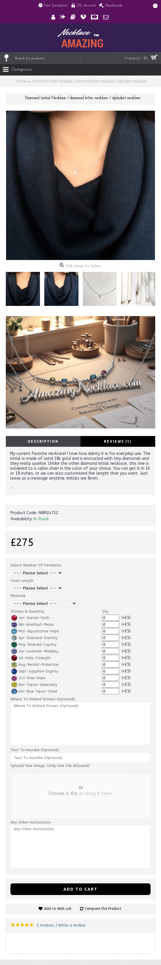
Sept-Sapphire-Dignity (34, 671)
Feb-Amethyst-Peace (32, 624)
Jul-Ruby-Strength (31, 658)
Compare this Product (103, 909)
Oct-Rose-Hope (28, 678)
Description (43, 441)
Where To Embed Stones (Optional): (43, 699)
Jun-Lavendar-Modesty (34, 651)
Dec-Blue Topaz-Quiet (34, 691)
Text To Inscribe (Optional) (34, 750)
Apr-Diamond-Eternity (34, 638)
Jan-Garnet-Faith (30, 618)
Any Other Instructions (30, 822)
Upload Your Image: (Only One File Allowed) (49, 765)
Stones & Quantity (27, 611)
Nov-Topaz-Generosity (34, 685)
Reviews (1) (118, 441)
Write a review (71, 925)
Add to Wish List (58, 909)
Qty (105, 611)
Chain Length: (22, 580)
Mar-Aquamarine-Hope (35, 631)
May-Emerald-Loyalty (33, 644)
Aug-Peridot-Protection (35, 665)
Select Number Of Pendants (35, 565)
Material (17, 595)
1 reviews (45, 925)
